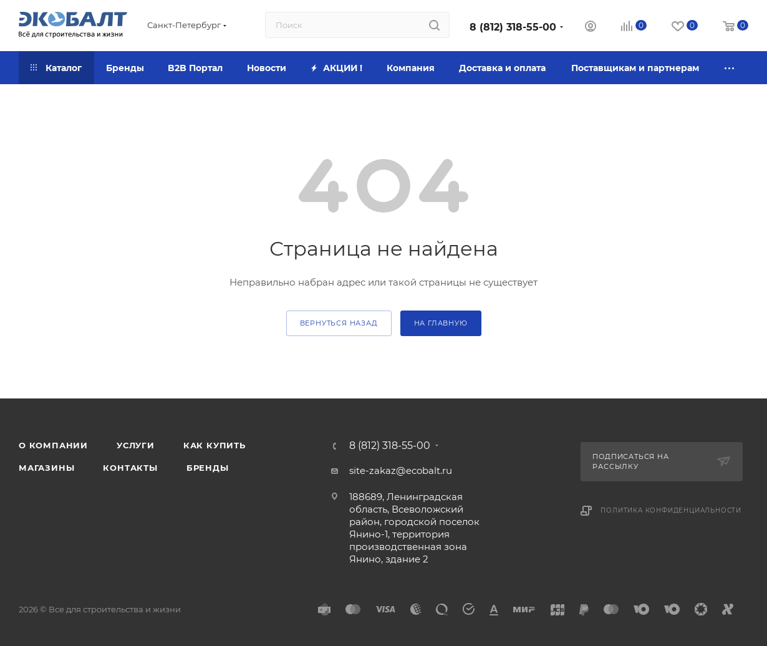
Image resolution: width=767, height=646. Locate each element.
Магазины (46, 468)
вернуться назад (339, 323)
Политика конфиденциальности (671, 510)
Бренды (207, 468)
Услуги (136, 445)
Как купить (214, 445)
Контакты (130, 468)
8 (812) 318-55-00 (513, 27)
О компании (53, 445)
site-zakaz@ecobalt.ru (400, 470)
